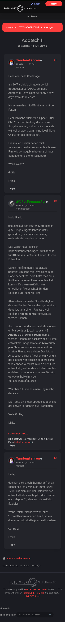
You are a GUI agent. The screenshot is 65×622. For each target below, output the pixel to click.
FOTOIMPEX (14, 433)
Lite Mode (5, 608)
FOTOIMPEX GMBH (33, 593)
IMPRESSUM (33, 596)
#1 (55, 59)
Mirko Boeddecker (23, 442)
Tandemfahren (28, 60)
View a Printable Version (19, 558)
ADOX (25, 433)
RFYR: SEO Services (36, 589)
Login (35, 3)
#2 (55, 201)
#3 (55, 457)
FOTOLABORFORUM (29, 27)
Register (54, 3)
